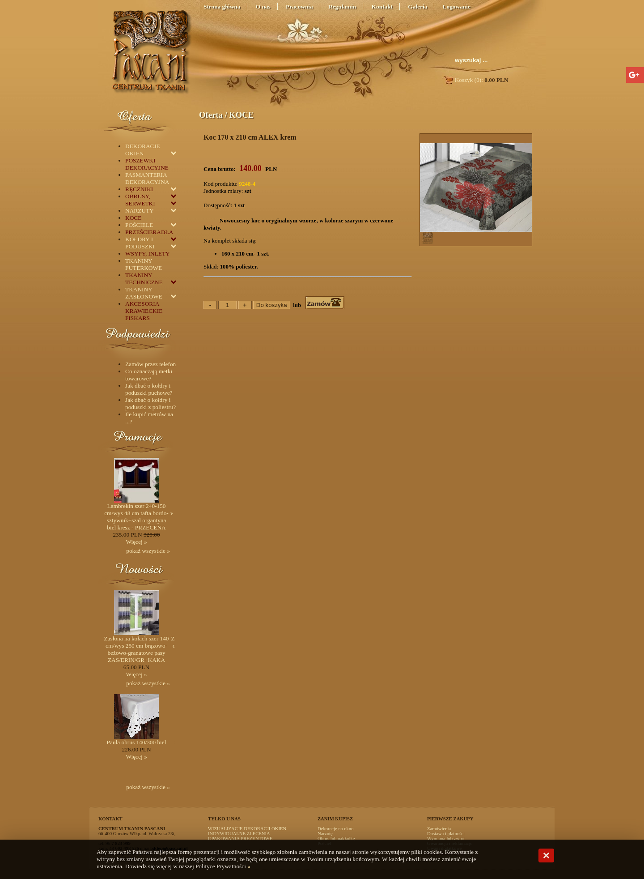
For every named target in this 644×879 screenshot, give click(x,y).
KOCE (241, 114)
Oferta (211, 114)
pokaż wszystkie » (148, 550)
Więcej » (136, 541)
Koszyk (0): (475, 80)
